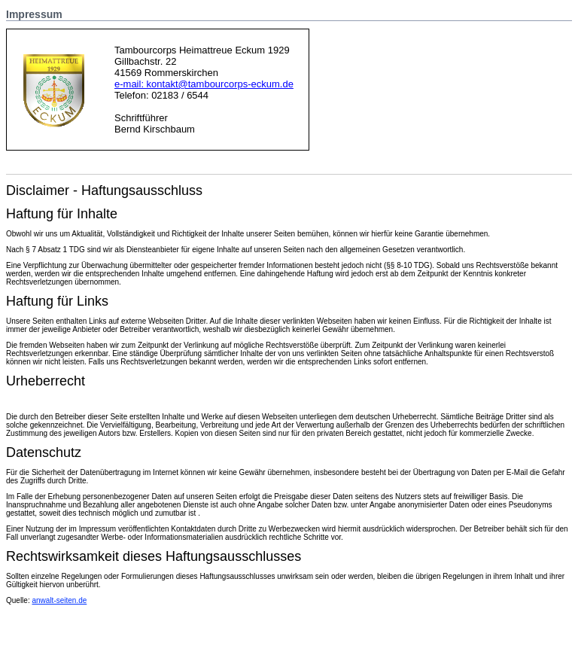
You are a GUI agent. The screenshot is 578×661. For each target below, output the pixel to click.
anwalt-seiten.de (59, 600)
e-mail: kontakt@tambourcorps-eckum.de (204, 84)
